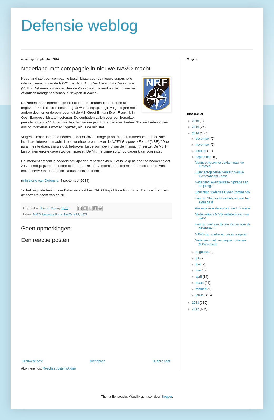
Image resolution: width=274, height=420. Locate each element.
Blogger (166, 396)
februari (201, 289)
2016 (196, 121)
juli (198, 258)
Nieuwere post (32, 361)
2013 (196, 303)
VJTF (84, 214)
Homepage (97, 361)
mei (199, 270)
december (203, 138)
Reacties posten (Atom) (59, 368)
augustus (202, 252)
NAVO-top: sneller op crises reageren (221, 234)
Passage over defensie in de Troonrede (222, 208)
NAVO (68, 214)
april (199, 277)
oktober (201, 151)
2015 (196, 127)
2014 (196, 133)
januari (201, 295)
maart (200, 283)
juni (199, 264)
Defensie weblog (79, 25)
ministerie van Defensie (40, 181)
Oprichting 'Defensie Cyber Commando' (223, 192)
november (203, 144)
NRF (76, 214)
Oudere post (161, 361)
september (204, 157)
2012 (196, 309)
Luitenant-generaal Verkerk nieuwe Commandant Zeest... (219, 174)
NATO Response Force (47, 214)
